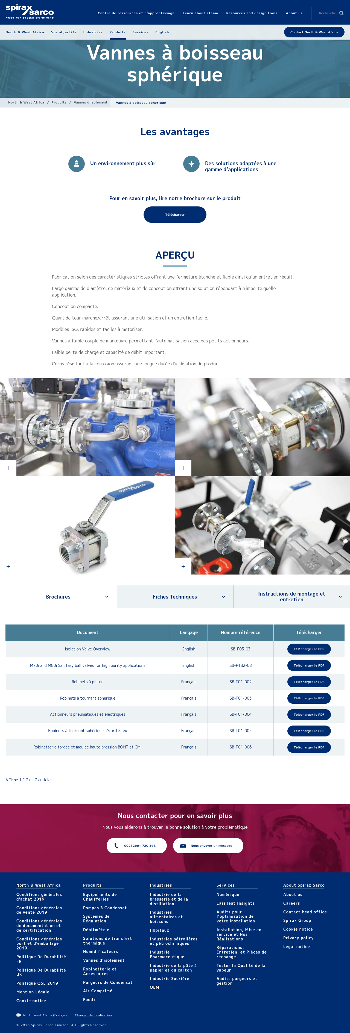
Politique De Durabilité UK (41, 972)
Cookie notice (31, 1000)
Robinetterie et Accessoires (100, 971)
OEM (154, 987)
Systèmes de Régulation (96, 919)
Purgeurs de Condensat (108, 982)
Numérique (228, 894)
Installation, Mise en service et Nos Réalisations (239, 934)
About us (292, 894)
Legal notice (296, 946)
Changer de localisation (93, 1015)
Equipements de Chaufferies (100, 897)
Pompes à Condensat (105, 907)
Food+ (89, 999)
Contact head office (305, 911)
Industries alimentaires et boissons (166, 917)
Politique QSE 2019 (37, 983)
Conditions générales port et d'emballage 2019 (39, 943)
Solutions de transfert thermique (107, 941)
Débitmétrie (96, 929)
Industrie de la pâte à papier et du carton (173, 968)
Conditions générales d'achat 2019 (39, 897)
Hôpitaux (159, 930)
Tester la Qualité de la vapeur (241, 968)
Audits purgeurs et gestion (237, 981)
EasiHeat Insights (236, 903)
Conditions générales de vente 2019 (39, 910)
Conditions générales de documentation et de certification (39, 925)
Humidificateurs (100, 951)
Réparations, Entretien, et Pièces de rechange (242, 952)
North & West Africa (26, 102)
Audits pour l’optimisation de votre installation (236, 916)
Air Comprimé (97, 990)
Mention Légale (32, 991)
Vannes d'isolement (91, 102)
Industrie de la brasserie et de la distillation (169, 899)
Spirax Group (297, 920)
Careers (291, 903)
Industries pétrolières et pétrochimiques (174, 941)
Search (341, 13)
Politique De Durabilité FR (41, 959)
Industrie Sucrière (169, 978)
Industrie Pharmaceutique (167, 954)
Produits (59, 102)
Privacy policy (298, 937)
